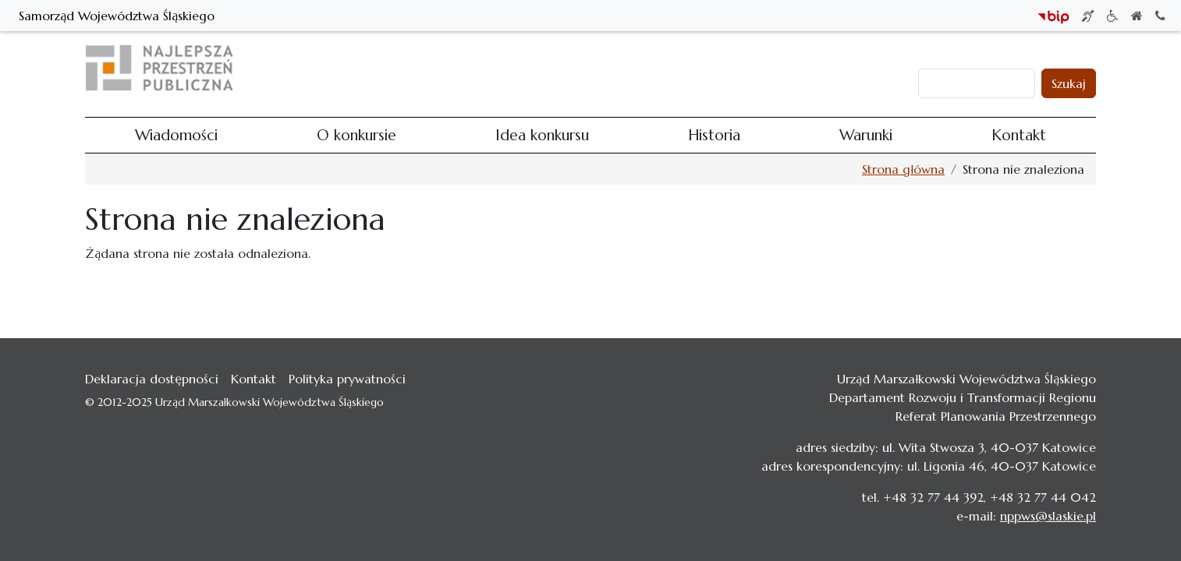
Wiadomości (530, 68)
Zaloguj (947, 53)
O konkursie (613, 68)
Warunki (830, 68)
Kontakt (889, 68)
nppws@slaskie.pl (1048, 516)
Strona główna (903, 169)
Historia (773, 68)
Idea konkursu (699, 68)
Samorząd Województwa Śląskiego (117, 15)
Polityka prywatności (347, 378)
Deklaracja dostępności (151, 378)
